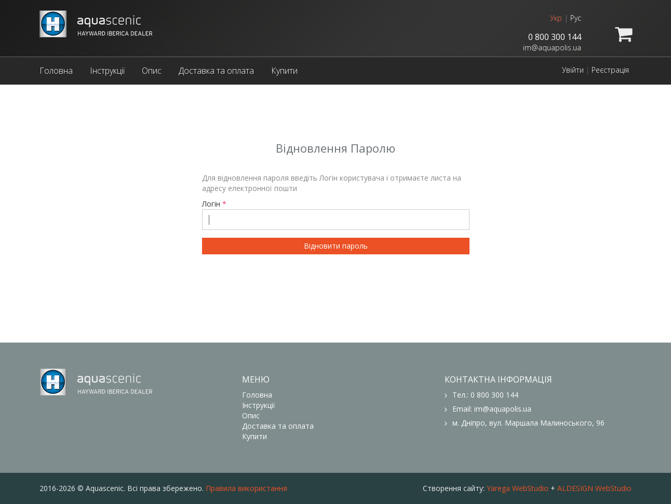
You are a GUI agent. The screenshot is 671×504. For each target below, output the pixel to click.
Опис (152, 70)
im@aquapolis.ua (552, 47)
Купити (284, 70)
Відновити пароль (336, 246)
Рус (575, 18)
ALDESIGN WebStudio (594, 488)
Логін (335, 214)
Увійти (573, 70)
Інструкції (107, 70)
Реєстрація (610, 70)
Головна (56, 70)
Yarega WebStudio (517, 488)
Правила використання (246, 488)
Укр (556, 18)
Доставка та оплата (216, 70)
